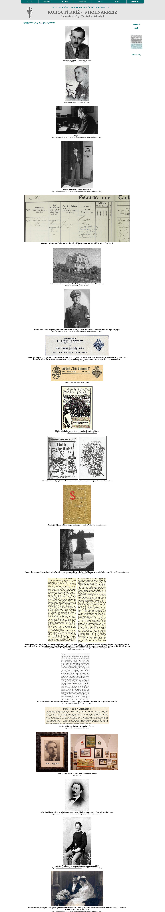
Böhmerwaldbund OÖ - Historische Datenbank (79, 60)
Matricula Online (78, 245)
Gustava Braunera (115, 644)
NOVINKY (47, 1)
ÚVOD (29, 1)
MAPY (100, 1)
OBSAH (82, 1)
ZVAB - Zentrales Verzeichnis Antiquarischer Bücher (82, 433)
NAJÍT (117, 1)
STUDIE (65, 1)
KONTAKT (135, 1)
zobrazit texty (136, 55)
